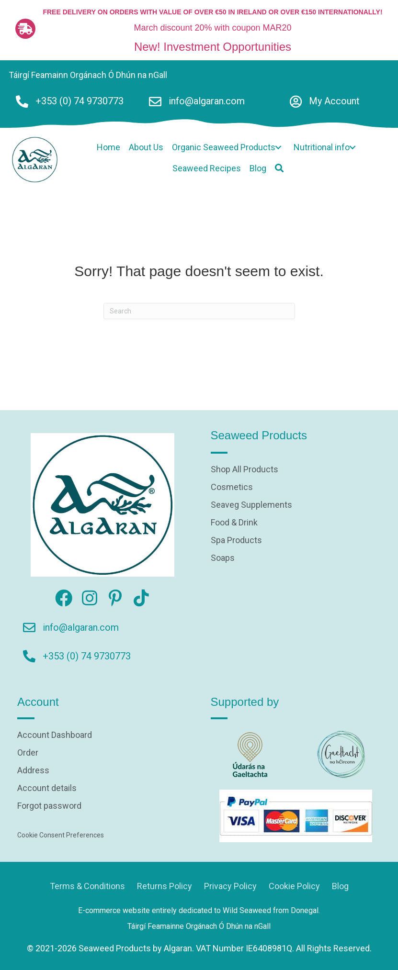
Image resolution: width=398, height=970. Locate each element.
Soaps (223, 558)
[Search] (199, 311)
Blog (340, 886)
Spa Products (236, 540)
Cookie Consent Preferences (60, 835)
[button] (278, 148)
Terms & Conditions (87, 886)
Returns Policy (164, 886)
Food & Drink (234, 522)
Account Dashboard (54, 735)
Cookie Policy (294, 886)
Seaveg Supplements (251, 505)
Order (27, 753)
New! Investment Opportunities (213, 46)
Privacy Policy (230, 886)
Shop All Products (244, 469)
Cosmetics (232, 487)
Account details (47, 788)
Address (33, 770)
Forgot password (49, 806)
